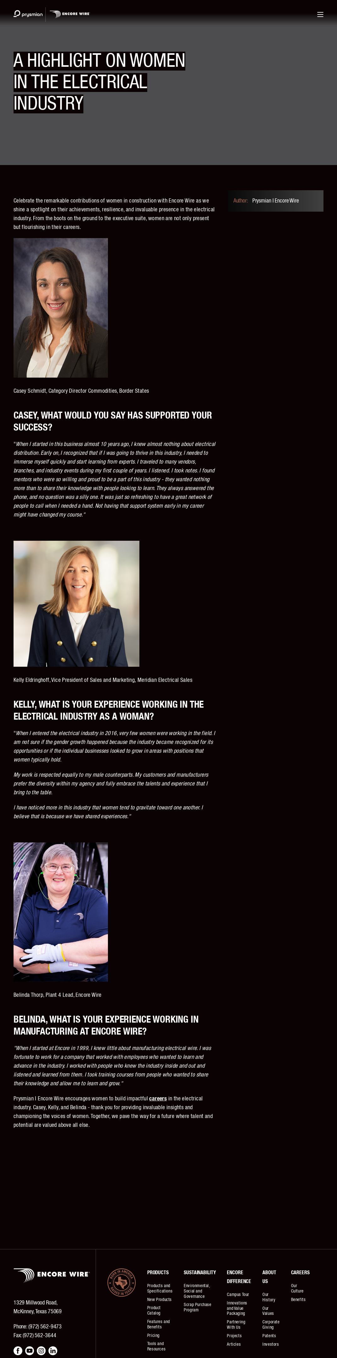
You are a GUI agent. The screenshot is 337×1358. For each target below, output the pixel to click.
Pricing (153, 1335)
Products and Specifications (159, 1288)
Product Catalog (154, 1310)
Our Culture (297, 1288)
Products (158, 1272)
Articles (234, 1344)
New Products (159, 1300)
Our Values (268, 1311)
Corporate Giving (270, 1325)
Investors (270, 1344)
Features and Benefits (158, 1324)
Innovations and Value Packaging (237, 1308)
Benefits (298, 1300)
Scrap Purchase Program (197, 1307)
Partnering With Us (236, 1325)
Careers (300, 1272)
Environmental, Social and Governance (197, 1291)
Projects (234, 1336)
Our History (268, 1297)
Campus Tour (238, 1294)
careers (158, 1099)
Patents (269, 1336)
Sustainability (200, 1272)
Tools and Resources (156, 1346)
